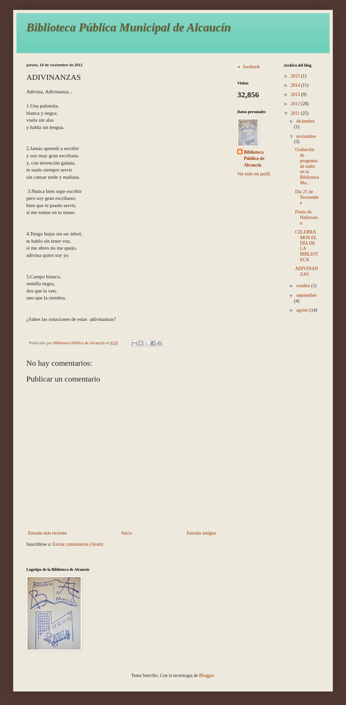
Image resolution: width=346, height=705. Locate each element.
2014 (296, 85)
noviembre (306, 136)
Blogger (206, 675)
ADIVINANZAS (306, 271)
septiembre (306, 295)
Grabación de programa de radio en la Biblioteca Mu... (307, 166)
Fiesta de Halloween (306, 217)
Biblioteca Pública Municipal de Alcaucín (128, 27)
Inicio (126, 533)
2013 (296, 94)
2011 (296, 113)
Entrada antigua (201, 533)
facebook (251, 66)
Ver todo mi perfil (253, 173)
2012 (296, 103)
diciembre (305, 121)
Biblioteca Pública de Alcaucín (254, 159)
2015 (296, 76)
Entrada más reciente (47, 533)
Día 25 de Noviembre (307, 197)
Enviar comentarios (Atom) (77, 544)
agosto (302, 310)
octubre (303, 285)
